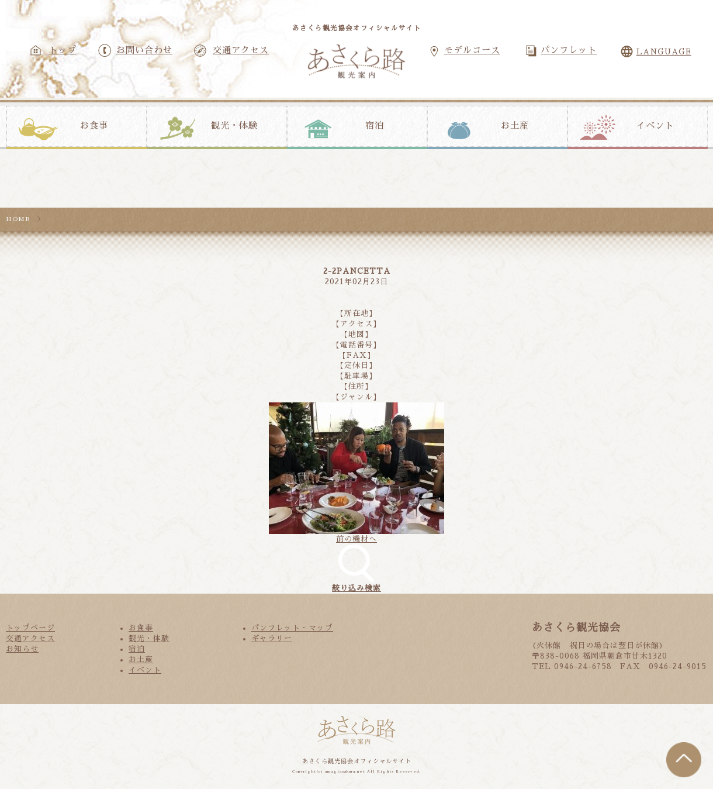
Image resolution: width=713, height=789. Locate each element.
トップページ (30, 628)
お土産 (515, 125)
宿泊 (374, 125)
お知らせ (22, 649)
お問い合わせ (144, 50)
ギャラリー (271, 638)
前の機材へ (356, 539)
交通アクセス (241, 50)
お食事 (94, 125)
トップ (63, 50)
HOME (18, 219)
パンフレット (569, 50)
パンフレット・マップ (292, 628)
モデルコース (472, 50)
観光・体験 (234, 125)
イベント (655, 125)
